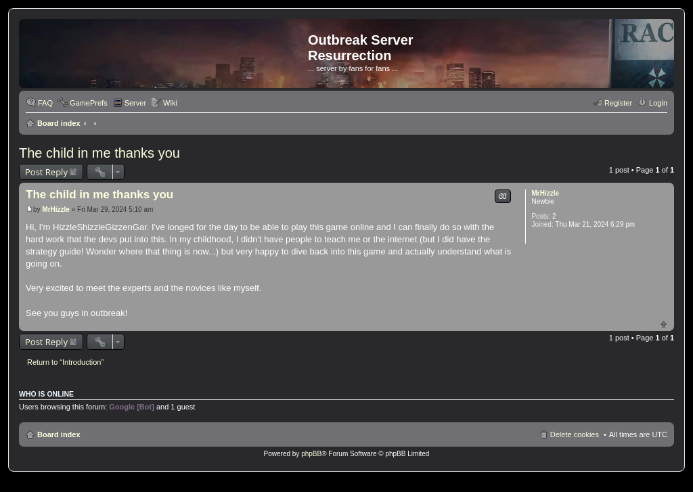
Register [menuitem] (618, 103)
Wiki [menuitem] (170, 103)
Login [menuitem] (658, 103)
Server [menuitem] (135, 103)
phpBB (311, 453)
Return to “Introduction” (65, 362)
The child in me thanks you (99, 153)
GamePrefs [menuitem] (89, 103)
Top (663, 324)
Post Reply (46, 172)
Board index (59, 123)
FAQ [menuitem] (45, 103)
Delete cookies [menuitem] (574, 434)
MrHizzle (545, 193)
